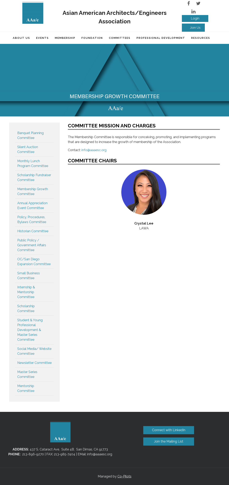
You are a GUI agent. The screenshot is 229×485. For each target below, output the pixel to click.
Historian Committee (32, 231)
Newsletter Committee (34, 363)
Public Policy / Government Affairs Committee (31, 245)
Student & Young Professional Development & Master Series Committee (30, 330)
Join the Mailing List (168, 441)
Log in (195, 18)
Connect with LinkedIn (168, 430)
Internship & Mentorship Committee (26, 292)
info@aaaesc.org (93, 150)
